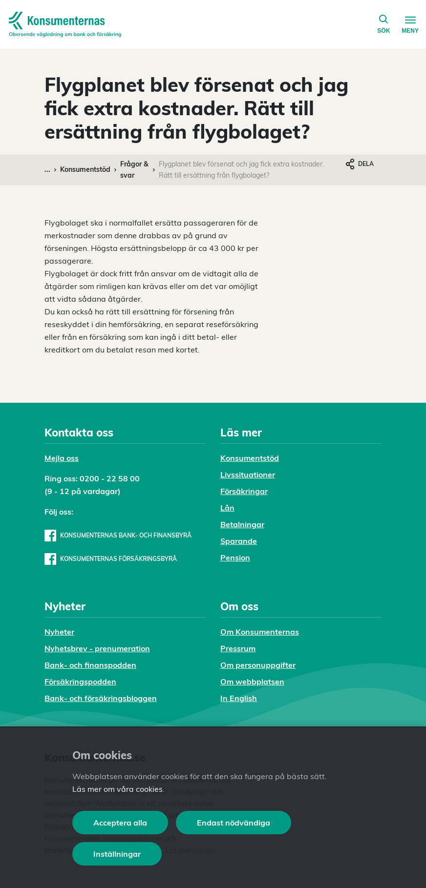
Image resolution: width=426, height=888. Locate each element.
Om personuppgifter (258, 665)
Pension (235, 557)
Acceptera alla (120, 822)
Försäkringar (244, 491)
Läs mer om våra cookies (117, 789)
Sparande (238, 541)
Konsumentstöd (85, 169)
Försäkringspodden (80, 681)
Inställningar (117, 854)
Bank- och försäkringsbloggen (100, 698)
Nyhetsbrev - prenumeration (97, 648)
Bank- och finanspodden (90, 665)
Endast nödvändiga (233, 822)
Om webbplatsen (252, 681)
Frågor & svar (134, 170)
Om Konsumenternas (259, 632)
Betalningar (242, 524)
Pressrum (238, 648)
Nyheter (59, 632)
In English (238, 698)
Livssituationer (247, 474)
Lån (227, 508)
